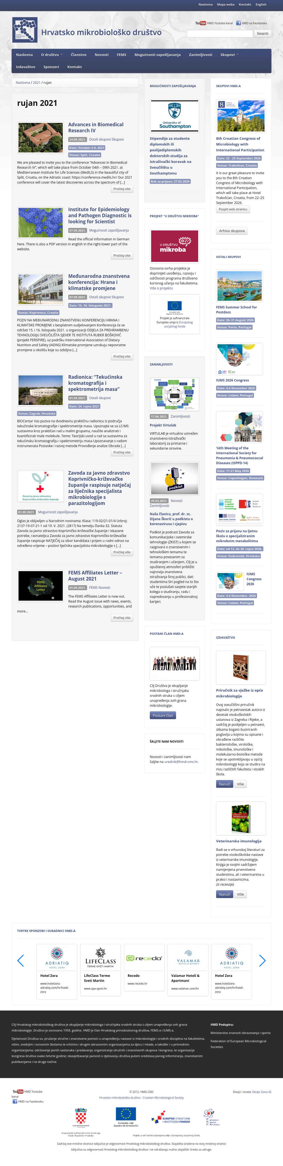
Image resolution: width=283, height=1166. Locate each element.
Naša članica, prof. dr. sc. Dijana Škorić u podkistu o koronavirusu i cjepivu (171, 519)
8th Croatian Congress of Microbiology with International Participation (240, 144)
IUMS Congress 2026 (254, 579)
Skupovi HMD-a (228, 86)
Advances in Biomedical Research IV (96, 127)
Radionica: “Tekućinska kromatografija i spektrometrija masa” (95, 383)
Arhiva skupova (232, 230)
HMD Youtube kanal (220, 23)
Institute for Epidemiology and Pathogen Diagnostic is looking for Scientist (100, 215)
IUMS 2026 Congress (232, 380)
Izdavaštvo (25, 66)
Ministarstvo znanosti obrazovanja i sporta (241, 1033)
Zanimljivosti (200, 54)
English (261, 4)
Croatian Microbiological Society (163, 1098)
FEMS (121, 54)
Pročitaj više (122, 189)
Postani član (163, 715)
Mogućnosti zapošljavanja (158, 54)
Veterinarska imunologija (238, 841)
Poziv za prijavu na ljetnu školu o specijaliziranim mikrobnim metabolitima (237, 536)
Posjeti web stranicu (233, 209)
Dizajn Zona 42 (261, 1092)
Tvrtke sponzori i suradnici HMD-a (46, 931)
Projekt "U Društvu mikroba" (174, 216)
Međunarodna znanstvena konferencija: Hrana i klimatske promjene (99, 282)
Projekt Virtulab (163, 425)
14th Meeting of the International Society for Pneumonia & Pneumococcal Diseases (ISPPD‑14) (239, 455)
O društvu (52, 54)
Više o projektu (161, 288)
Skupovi (230, 54)
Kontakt (245, 4)
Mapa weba (226, 4)
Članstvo (79, 54)
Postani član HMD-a (167, 634)
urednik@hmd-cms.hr (181, 761)
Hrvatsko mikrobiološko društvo (119, 1098)
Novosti (102, 54)
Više (240, 783)
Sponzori (51, 66)
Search (262, 33)
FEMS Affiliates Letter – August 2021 (95, 575)
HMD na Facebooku (254, 23)
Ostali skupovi (100, 139)
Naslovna (205, 4)
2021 (36, 82)
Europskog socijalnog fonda (178, 324)
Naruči (224, 783)
